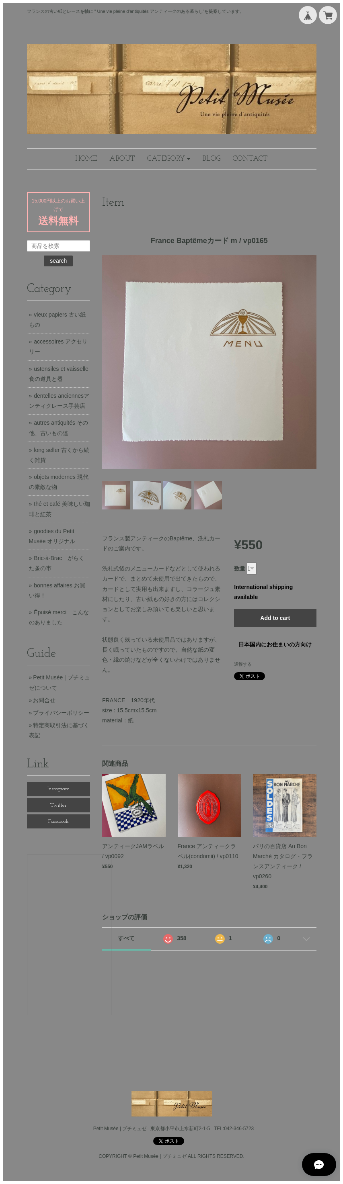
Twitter (58, 805)
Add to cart (275, 618)
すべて (126, 938)
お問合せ (44, 700)
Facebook (58, 821)
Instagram (58, 789)
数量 (239, 568)
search (58, 261)
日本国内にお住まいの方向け (275, 644)
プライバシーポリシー (61, 713)
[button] (169, 159)
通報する (243, 664)
